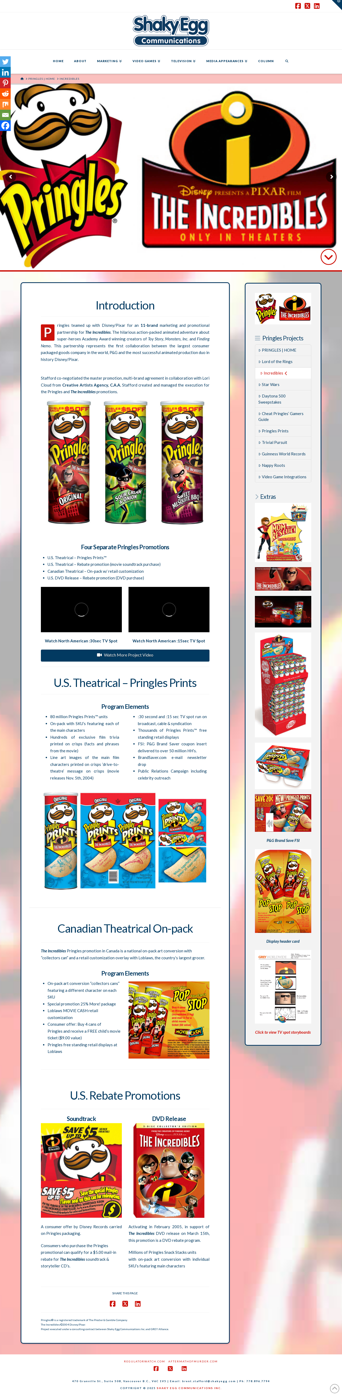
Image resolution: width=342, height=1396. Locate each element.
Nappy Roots (271, 465)
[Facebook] (5, 125)
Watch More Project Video (125, 654)
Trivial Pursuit (272, 442)
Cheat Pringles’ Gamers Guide (281, 416)
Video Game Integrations (282, 476)
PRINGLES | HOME (277, 350)
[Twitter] (5, 61)
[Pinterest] (5, 83)
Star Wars (268, 384)
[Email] (5, 115)
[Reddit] (5, 93)
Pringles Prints (273, 430)
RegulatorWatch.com (144, 1361)
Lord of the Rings (275, 361)
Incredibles (273, 373)
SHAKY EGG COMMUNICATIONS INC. (189, 1388)
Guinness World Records (282, 453)
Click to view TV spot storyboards (283, 1032)
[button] (337, 5)
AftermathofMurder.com (193, 1361)
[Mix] (5, 104)
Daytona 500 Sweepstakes (272, 398)
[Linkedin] (5, 72)
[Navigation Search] (286, 62)
